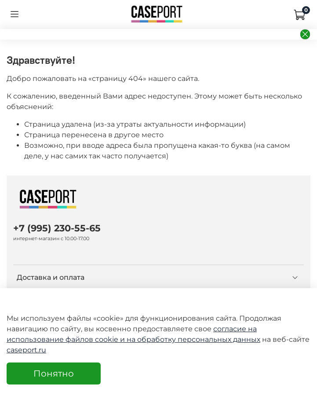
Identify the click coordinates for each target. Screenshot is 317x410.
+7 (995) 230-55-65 (57, 228)
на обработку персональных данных (193, 339)
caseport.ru (26, 350)
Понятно (53, 373)
